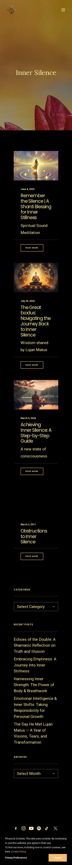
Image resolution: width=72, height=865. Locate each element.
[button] (63, 10)
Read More (32, 254)
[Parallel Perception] (11, 10)
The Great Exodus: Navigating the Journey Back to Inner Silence (36, 333)
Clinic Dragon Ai (28, 842)
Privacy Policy (45, 842)
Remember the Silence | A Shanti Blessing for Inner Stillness (36, 213)
